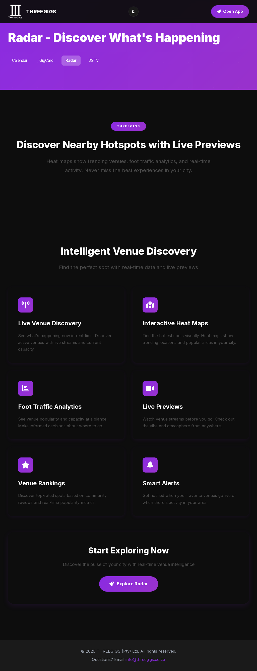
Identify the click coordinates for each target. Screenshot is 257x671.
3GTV (94, 60)
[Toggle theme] (133, 12)
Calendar (19, 60)
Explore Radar (128, 583)
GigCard (46, 60)
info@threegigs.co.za (145, 659)
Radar (71, 60)
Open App (230, 11)
